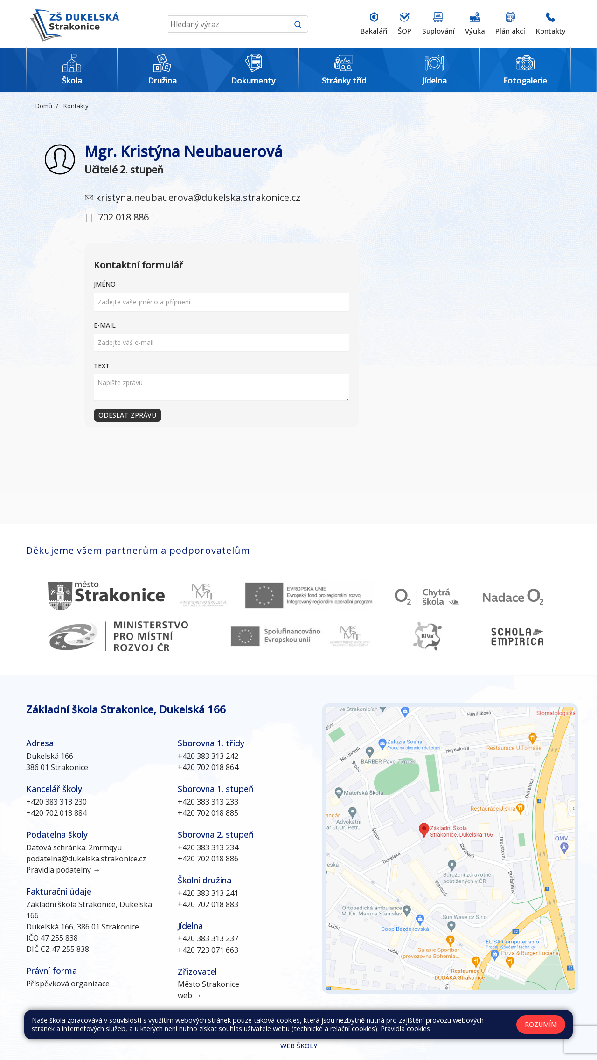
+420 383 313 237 (208, 938)
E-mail (105, 325)
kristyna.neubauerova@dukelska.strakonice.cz (198, 197)
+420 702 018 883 (208, 904)
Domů (43, 106)
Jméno (105, 284)
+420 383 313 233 (208, 802)
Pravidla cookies (405, 1028)
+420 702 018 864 (208, 767)
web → (189, 995)
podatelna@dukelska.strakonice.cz (86, 859)
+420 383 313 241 (208, 893)
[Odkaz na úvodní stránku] (72, 24)
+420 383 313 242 (208, 756)
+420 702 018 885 (208, 813)
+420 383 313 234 (208, 847)
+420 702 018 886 (208, 859)
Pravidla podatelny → (63, 870)
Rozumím (541, 1024)
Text (102, 365)
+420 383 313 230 (56, 802)
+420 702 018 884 (56, 813)
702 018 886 (123, 217)
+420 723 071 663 (208, 950)
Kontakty (75, 106)
